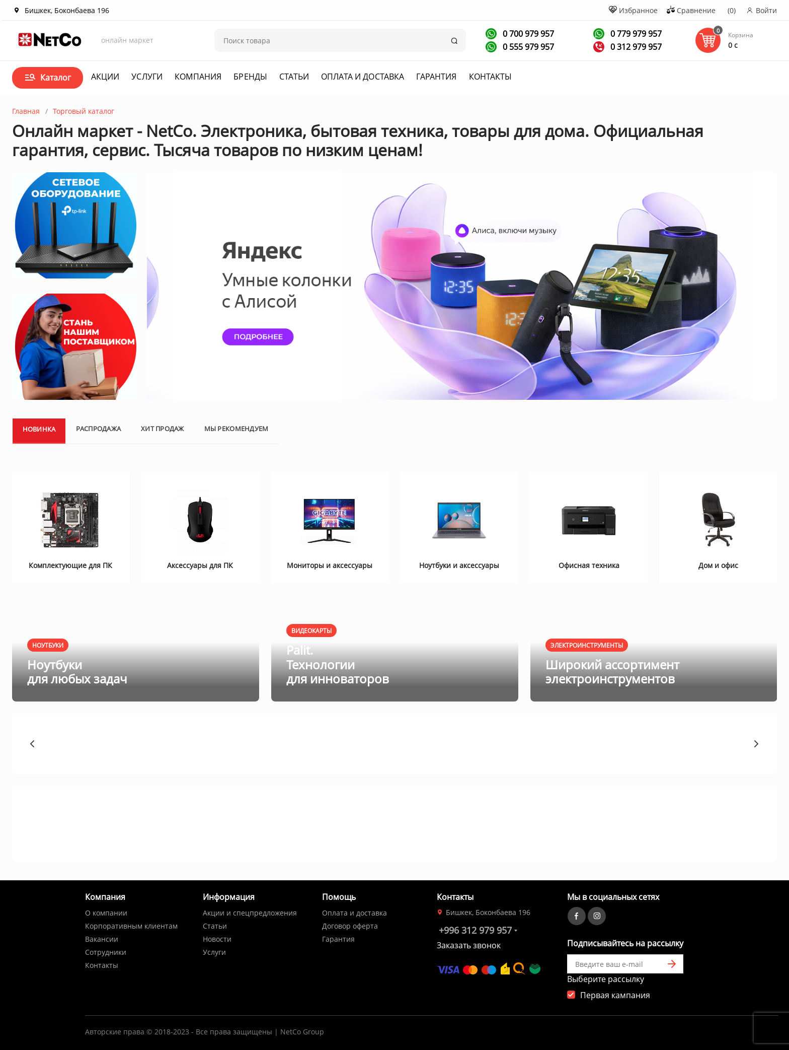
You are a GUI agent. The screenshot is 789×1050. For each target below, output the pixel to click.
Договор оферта (350, 926)
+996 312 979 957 (475, 930)
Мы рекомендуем (236, 428)
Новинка (39, 429)
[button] (32, 743)
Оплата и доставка (362, 76)
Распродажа (98, 428)
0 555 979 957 (527, 47)
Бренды (250, 76)
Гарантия (436, 76)
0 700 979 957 (527, 34)
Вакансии (101, 939)
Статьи (294, 76)
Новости (217, 939)
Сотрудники (105, 952)
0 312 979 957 (635, 47)
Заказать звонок (469, 945)
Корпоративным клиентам (131, 926)
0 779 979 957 (635, 34)
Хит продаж (162, 428)
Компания (198, 76)
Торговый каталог (83, 111)
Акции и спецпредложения (250, 913)
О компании (106, 913)
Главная (26, 111)
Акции (105, 76)
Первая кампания (615, 995)
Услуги (147, 76)
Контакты (490, 76)
